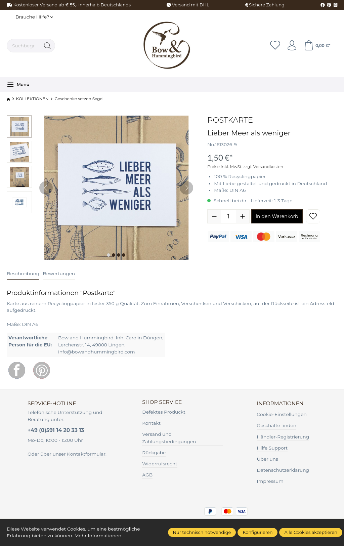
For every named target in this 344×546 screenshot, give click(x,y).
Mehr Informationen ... (99, 535)
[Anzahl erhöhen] (242, 216)
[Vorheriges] (46, 188)
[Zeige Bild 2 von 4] (113, 255)
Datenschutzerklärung (283, 470)
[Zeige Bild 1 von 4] (108, 255)
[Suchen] (47, 45)
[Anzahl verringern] (214, 216)
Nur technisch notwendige (202, 532)
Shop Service (162, 402)
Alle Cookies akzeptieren (310, 532)
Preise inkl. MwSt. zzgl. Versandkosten (245, 166)
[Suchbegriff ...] (23, 45)
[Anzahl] (228, 216)
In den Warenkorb (277, 216)
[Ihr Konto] (292, 45)
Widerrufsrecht (159, 463)
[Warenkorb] (317, 45)
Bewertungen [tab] (59, 273)
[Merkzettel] (275, 45)
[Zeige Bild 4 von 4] (123, 255)
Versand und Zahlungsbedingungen (169, 437)
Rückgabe (154, 452)
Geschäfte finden (277, 425)
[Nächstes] (186, 188)
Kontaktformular (86, 454)
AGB (147, 474)
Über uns (267, 459)
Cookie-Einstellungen (282, 414)
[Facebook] (17, 370)
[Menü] (18, 84)
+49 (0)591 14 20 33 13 (56, 430)
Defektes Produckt (163, 412)
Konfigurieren (257, 532)
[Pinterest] (42, 370)
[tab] (23, 274)
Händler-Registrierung (283, 436)
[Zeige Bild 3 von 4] (118, 255)
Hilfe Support (272, 448)
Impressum (270, 481)
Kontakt (151, 423)
